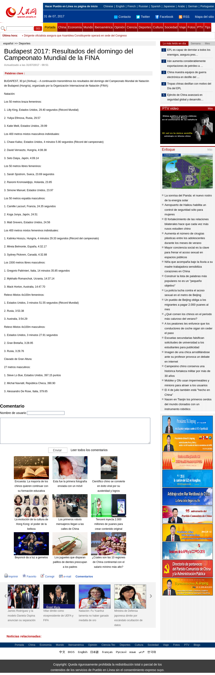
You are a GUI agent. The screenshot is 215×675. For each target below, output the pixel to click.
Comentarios (84, 576)
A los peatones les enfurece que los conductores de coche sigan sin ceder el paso (188, 328)
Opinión (119, 27)
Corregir (47, 576)
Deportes (145, 27)
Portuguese (207, 6)
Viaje (182, 27)
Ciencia (132, 27)
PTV (200, 27)
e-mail (65, 576)
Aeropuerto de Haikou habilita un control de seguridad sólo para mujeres (185, 209)
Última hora (9, 35)
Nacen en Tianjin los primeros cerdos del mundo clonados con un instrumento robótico (188, 404)
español (8, 43)
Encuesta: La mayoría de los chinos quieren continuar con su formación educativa (31, 486)
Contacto (122, 16)
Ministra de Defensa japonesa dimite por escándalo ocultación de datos (128, 618)
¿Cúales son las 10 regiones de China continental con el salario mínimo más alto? (108, 562)
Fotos (191, 27)
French (131, 6)
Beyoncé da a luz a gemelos (31, 557)
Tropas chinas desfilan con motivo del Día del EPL (189, 86)
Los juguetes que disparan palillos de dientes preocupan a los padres (70, 562)
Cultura (158, 27)
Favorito (29, 576)
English (120, 6)
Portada (50, 27)
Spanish (155, 6)
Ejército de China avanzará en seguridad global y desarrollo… (185, 97)
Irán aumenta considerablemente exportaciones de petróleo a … (186, 63)
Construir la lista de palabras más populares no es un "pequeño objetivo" (186, 280)
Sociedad (171, 27)
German (192, 6)
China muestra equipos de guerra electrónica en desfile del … (186, 75)
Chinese (108, 6)
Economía (75, 27)
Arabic (181, 6)
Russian (143, 6)
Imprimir (11, 576)
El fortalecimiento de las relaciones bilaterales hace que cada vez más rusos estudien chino (187, 224)
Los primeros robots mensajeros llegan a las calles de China (70, 524)
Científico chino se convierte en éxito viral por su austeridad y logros (108, 486)
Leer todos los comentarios (89, 450)
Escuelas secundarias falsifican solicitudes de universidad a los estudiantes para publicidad (184, 342)
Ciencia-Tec (108, 644)
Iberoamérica (104, 27)
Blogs (197, 644)
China (62, 27)
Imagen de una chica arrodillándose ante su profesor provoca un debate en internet (187, 356)
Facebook (164, 16)
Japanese (169, 6)
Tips (208, 27)
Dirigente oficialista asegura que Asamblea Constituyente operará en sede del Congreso (75, 35)
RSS (184, 16)
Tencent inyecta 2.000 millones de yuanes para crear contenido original (108, 524)
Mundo (88, 27)
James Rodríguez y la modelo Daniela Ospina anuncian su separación (22, 615)
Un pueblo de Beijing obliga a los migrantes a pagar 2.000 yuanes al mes (186, 304)
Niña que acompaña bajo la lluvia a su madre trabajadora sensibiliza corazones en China (189, 266)
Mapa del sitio (204, 16)
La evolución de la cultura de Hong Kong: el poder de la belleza (31, 524)
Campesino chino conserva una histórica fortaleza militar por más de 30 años (187, 371)
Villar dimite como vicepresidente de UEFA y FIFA (58, 615)
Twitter (143, 16)
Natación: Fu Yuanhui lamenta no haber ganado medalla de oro (94, 615)
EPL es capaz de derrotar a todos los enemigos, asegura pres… (188, 52)
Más (210, 108)
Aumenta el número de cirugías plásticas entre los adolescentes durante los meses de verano (185, 238)
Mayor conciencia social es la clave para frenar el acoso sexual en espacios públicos (187, 252)
